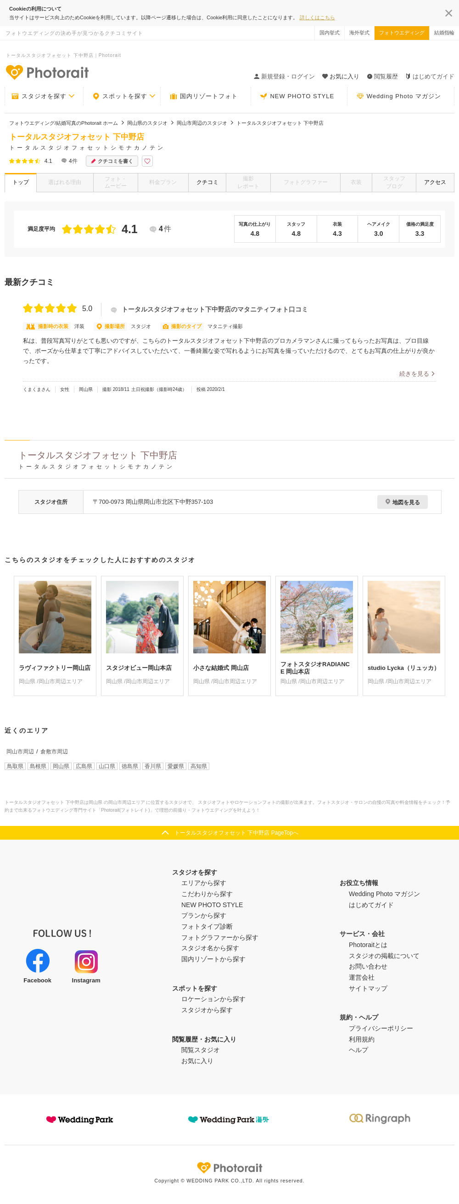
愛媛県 (176, 766)
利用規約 (362, 1039)
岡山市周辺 (20, 751)
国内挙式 (329, 32)
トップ (20, 182)
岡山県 (61, 766)
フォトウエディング (402, 32)
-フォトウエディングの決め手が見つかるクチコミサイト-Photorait (47, 72)
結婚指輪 (444, 32)
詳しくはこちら (317, 17)
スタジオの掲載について (384, 955)
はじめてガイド (429, 76)
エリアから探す (203, 882)
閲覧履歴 (382, 76)
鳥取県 (15, 766)
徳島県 (130, 766)
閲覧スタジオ (200, 1050)
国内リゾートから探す (213, 959)
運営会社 (362, 977)
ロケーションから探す (213, 999)
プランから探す (203, 915)
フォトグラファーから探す (219, 937)
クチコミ (207, 182)
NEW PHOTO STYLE (297, 96)
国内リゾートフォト (204, 96)
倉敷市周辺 (54, 751)
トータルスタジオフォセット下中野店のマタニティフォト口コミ (209, 309)
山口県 (107, 766)
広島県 (84, 766)
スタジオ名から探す (210, 948)
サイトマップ (368, 988)
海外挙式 (359, 32)
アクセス (435, 182)
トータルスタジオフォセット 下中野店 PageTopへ (236, 833)
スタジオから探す (207, 1010)
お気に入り (197, 1061)
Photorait (229, 1168)
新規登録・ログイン (284, 76)
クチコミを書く (112, 161)
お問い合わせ (368, 966)
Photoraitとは (368, 944)
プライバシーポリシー (381, 1028)
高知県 (198, 766)
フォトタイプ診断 (207, 926)
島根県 (38, 766)
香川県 (153, 766)
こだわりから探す (207, 893)
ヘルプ (358, 1050)
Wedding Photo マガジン (399, 96)
